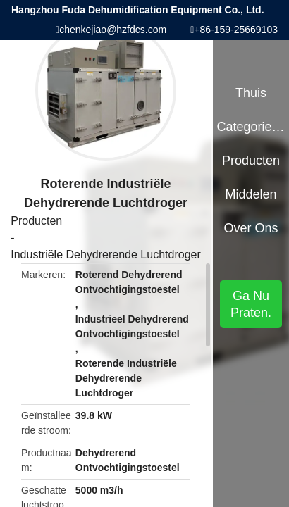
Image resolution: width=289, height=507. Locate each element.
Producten (36, 221)
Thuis (250, 93)
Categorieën (250, 127)
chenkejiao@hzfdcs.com (112, 29)
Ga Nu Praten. (250, 304)
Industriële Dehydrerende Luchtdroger (106, 255)
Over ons (251, 228)
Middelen (251, 194)
